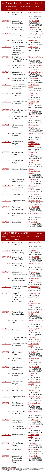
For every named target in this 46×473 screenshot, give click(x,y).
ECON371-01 (6, 435)
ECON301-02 (6, 133)
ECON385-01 (6, 222)
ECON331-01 (6, 403)
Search (17, 9)
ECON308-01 (6, 169)
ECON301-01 (6, 125)
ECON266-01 (6, 85)
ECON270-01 (6, 93)
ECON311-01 (6, 186)
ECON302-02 (6, 161)
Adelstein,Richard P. (35, 34)
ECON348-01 (6, 207)
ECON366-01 (6, 426)
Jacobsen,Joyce (34, 194)
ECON (26, 9)
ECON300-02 (6, 110)
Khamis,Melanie (34, 293)
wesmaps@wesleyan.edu (12, 468)
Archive (8, 9)
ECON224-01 (6, 57)
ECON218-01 (6, 293)
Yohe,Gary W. (33, 47)
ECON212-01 (6, 47)
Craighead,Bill (33, 21)
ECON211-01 (6, 278)
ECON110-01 (6, 21)
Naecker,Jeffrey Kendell (34, 126)
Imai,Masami (33, 78)
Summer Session (10, 6)
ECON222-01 (6, 302)
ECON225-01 (6, 65)
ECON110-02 (6, 27)
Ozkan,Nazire (33, 222)
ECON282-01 (6, 320)
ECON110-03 (6, 34)
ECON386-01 (6, 456)
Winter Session (25, 6)
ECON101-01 (6, 13)
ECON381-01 (6, 443)
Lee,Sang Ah (33, 110)
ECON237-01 (6, 312)
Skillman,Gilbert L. (35, 27)
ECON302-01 (6, 152)
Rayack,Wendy (34, 287)
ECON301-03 (6, 142)
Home (37, 6)
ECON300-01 (6, 102)
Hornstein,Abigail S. (35, 72)
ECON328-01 (6, 390)
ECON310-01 (6, 179)
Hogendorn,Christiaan (36, 57)
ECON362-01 (6, 420)
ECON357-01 (6, 411)
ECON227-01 (6, 72)
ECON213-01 (6, 287)
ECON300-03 (6, 116)
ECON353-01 (6, 213)
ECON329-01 (6, 201)
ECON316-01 (6, 194)
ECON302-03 (6, 382)
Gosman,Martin (34, 40)
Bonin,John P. (33, 251)
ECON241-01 (6, 78)
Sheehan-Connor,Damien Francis (34, 144)
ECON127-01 (6, 40)
